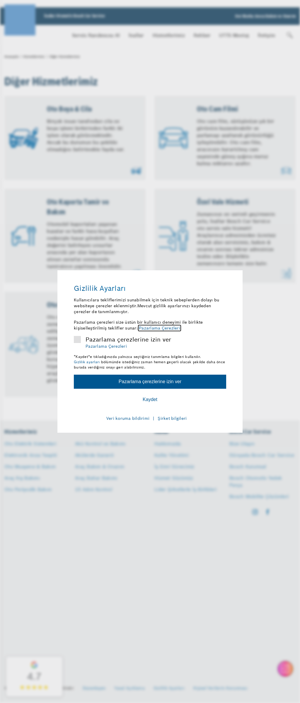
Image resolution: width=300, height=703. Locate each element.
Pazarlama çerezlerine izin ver (128, 339)
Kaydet (150, 399)
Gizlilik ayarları (87, 362)
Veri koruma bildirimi (127, 418)
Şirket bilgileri (172, 418)
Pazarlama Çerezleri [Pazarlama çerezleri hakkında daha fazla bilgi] (159, 328)
